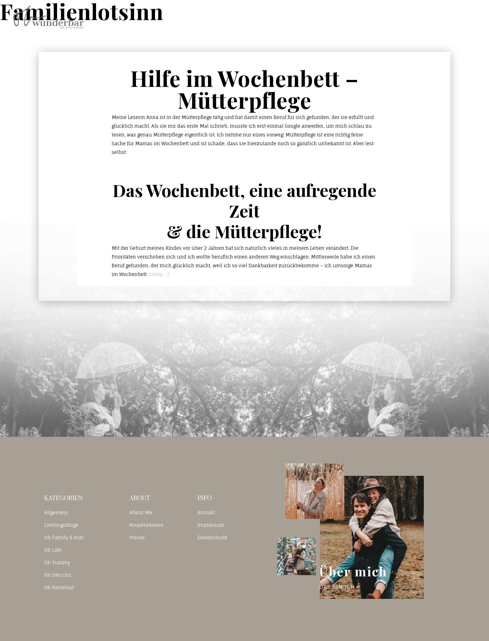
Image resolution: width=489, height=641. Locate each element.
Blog (345, 17)
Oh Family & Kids (64, 537)
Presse (137, 537)
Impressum (211, 525)
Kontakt (388, 17)
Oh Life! (52, 550)
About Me (140, 512)
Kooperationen (146, 525)
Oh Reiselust (59, 587)
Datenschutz (212, 537)
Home (306, 17)
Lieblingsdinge (61, 525)
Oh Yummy (57, 562)
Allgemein (56, 512)
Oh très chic (58, 575)
